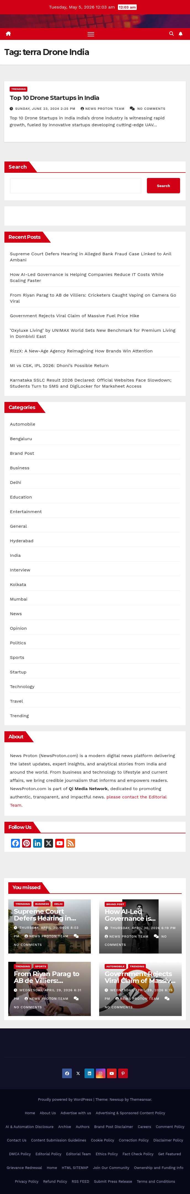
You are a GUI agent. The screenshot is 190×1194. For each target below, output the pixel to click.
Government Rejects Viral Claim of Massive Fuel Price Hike (74, 315)
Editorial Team (78, 1154)
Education (21, 497)
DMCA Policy (20, 1154)
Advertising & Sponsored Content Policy (130, 1113)
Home (30, 1113)
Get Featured (169, 1154)
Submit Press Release (113, 1181)
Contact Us (17, 1140)
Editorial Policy (48, 1154)
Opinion (18, 628)
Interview (20, 570)
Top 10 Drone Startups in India (54, 98)
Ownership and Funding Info (158, 1168)
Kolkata (18, 584)
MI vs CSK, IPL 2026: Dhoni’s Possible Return (59, 365)
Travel (16, 701)
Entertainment (26, 511)
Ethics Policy (107, 1154)
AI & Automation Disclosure (29, 1127)
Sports (17, 657)
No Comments (151, 109)
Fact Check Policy (138, 1154)
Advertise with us (75, 1113)
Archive (64, 1127)
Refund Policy (55, 1181)
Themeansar (140, 1099)
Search (18, 167)
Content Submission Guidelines (58, 1140)
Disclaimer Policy (168, 1140)
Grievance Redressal (24, 1168)
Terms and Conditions (156, 1181)
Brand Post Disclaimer (113, 1127)
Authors (82, 1127)
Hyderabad (22, 540)
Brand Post (22, 453)
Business (20, 467)
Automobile (22, 424)
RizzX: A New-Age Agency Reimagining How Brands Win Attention (81, 351)
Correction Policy (134, 1140)
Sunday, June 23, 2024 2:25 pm (46, 109)
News (16, 613)
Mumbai (18, 599)
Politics (18, 642)
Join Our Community (111, 1168)
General (18, 526)
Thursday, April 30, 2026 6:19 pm (143, 928)
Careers (144, 1127)
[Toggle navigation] (91, 34)
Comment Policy (170, 1127)
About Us (48, 1113)
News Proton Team (103, 109)
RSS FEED (80, 1181)
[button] (171, 33)
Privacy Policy (26, 1181)
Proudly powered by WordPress (65, 1099)
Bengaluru (21, 438)
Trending (18, 89)
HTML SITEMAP (75, 1168)
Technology (22, 686)
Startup (18, 672)
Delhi (15, 482)
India (15, 555)
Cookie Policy (102, 1140)
